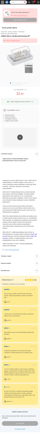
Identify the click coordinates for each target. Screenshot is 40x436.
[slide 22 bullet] (20, 84)
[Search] (18, 2)
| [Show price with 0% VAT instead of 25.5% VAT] (20, 89)
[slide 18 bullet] (14, 84)
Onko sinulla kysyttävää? (12, 250)
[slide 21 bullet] (18, 84)
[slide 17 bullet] (13, 84)
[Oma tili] (29, 2)
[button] (20, 153)
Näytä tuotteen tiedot (20, 20)
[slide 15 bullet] (10, 84)
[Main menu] (2, 2)
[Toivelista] (33, 2)
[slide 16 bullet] (11, 84)
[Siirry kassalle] (38, 2)
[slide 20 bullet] (17, 84)
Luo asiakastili (20, 423)
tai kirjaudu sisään (20, 429)
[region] (20, 66)
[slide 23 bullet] (21, 84)
